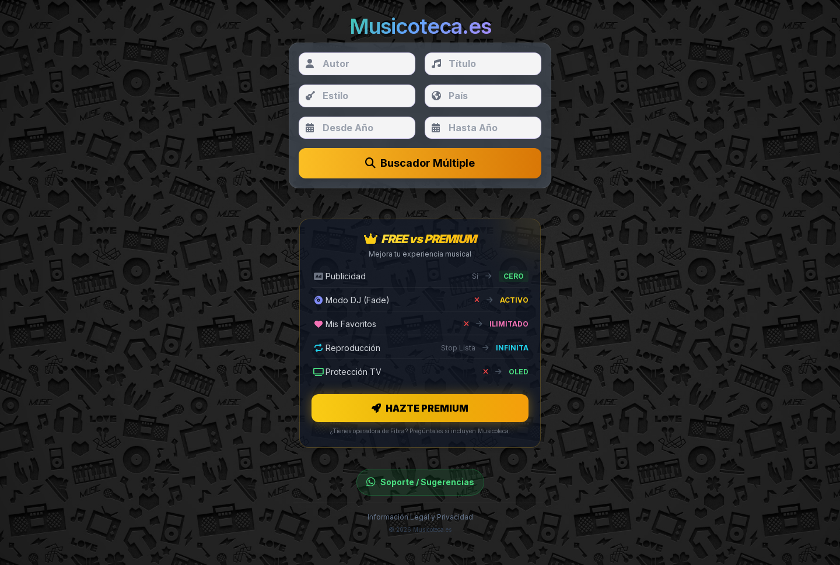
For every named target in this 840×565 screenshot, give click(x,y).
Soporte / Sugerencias (420, 482)
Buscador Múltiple (420, 163)
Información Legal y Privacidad (420, 517)
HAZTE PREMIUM (420, 408)
